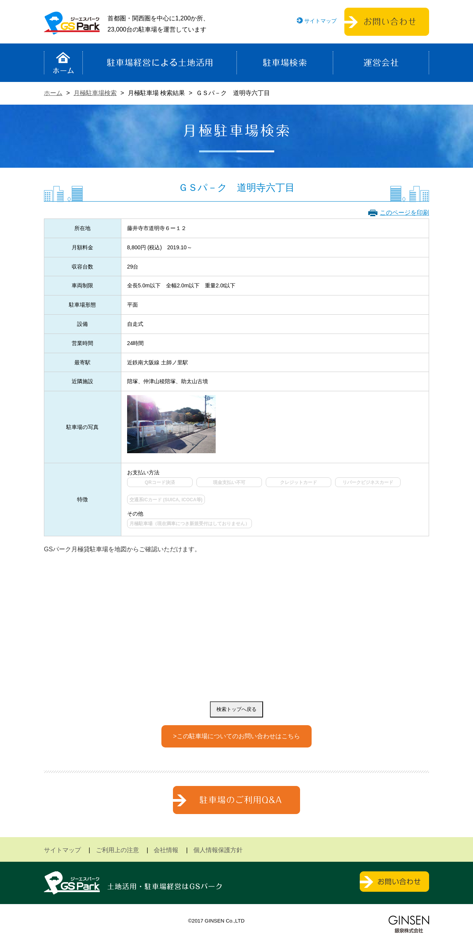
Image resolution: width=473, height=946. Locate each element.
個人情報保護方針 (218, 850)
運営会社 (381, 62)
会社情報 (166, 850)
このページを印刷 (404, 212)
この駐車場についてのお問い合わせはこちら (238, 736)
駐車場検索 (285, 62)
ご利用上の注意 (117, 850)
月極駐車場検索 (95, 93)
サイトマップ (320, 21)
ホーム (63, 62)
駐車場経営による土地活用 (159, 62)
